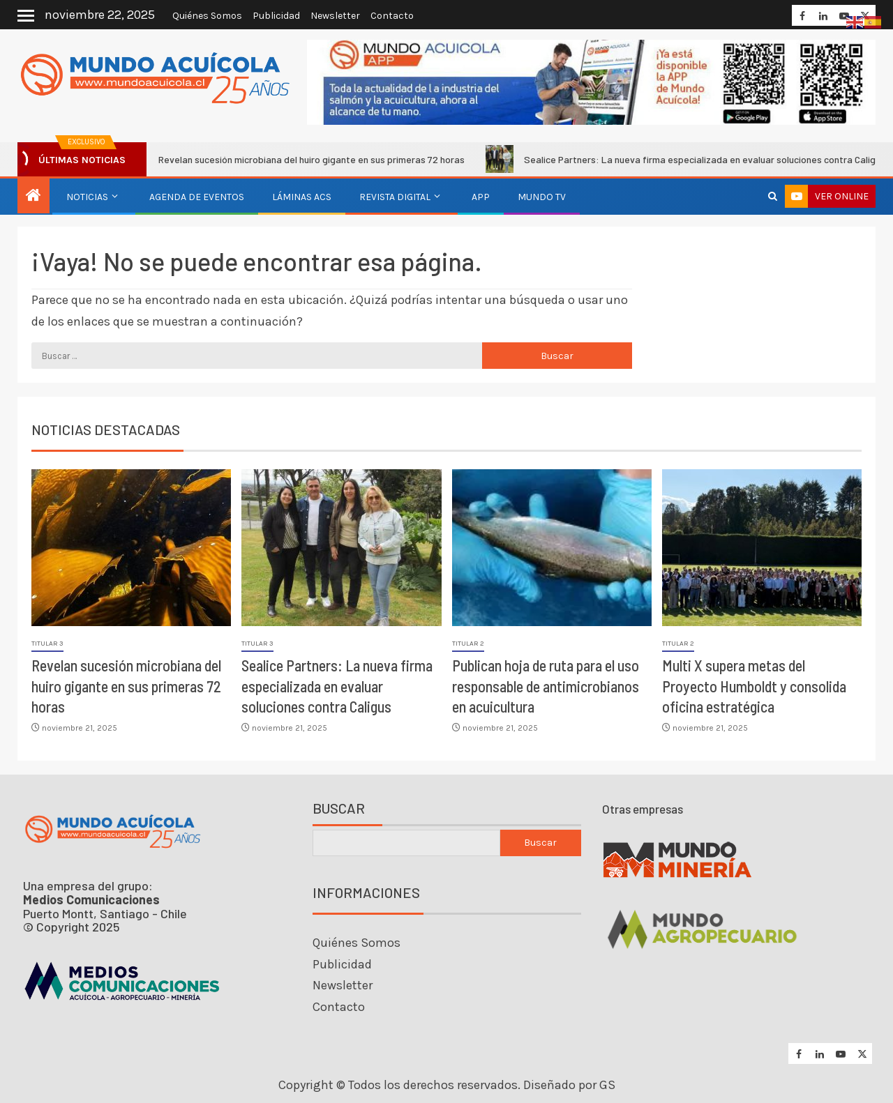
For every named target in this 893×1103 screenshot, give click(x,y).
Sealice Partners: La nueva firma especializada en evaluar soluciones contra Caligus (337, 685)
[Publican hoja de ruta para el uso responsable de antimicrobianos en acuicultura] (552, 547)
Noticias (87, 197)
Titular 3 (47, 643)
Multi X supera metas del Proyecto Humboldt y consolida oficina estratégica (754, 685)
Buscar (339, 808)
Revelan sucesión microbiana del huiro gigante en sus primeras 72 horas (304, 159)
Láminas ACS (301, 197)
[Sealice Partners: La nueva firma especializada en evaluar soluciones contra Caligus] (341, 547)
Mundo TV (542, 197)
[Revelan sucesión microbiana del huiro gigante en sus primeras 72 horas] (131, 547)
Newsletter (335, 16)
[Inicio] (33, 196)
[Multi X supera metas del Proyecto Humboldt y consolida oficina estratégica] (762, 547)
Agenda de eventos (196, 197)
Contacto (392, 16)
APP (481, 197)
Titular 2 (468, 643)
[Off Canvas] (25, 16)
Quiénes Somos (207, 16)
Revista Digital (394, 197)
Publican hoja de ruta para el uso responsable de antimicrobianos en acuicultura (545, 685)
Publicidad (276, 16)
